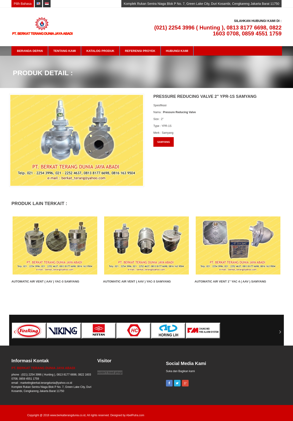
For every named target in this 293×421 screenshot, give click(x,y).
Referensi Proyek (140, 51)
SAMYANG (163, 142)
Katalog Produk (100, 51)
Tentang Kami (64, 51)
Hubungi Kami (177, 51)
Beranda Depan (30, 51)
